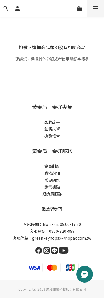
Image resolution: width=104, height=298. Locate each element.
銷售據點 (52, 187)
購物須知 (52, 173)
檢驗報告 (52, 135)
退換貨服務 (52, 194)
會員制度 (52, 166)
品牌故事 (52, 122)
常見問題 (52, 180)
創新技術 (52, 129)
